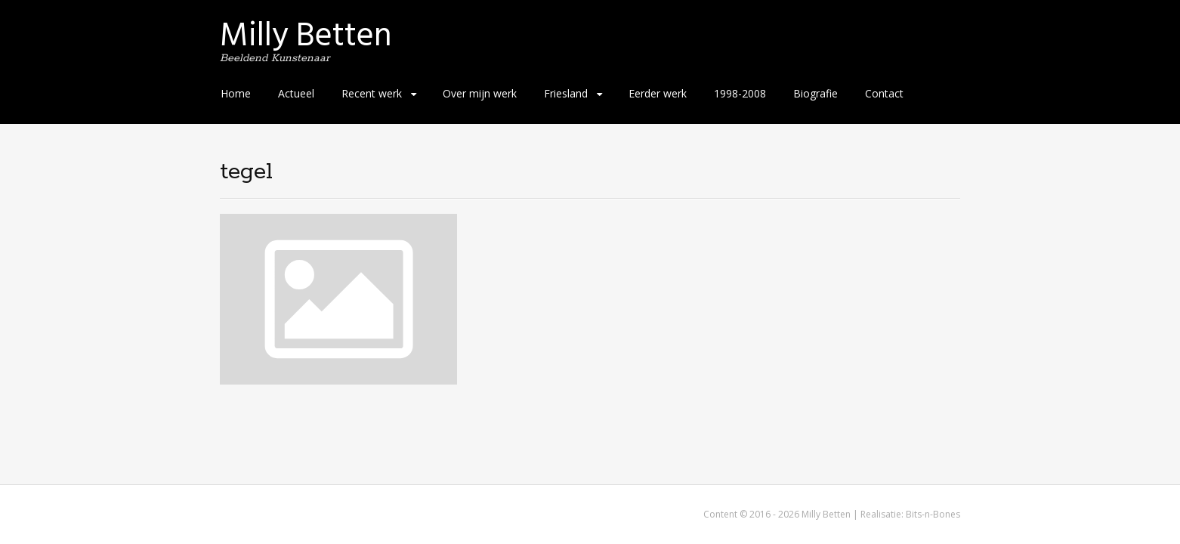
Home (236, 93)
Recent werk (371, 93)
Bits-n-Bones (933, 514)
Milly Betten (306, 35)
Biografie (815, 93)
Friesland (566, 93)
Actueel (296, 93)
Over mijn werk (480, 93)
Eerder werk (658, 93)
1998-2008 (740, 93)
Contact (884, 93)
